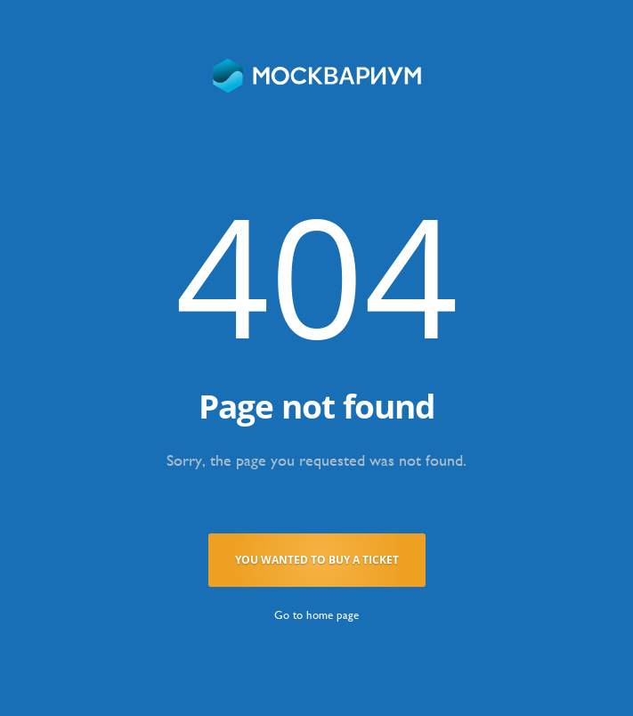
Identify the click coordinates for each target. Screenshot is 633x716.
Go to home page (316, 615)
